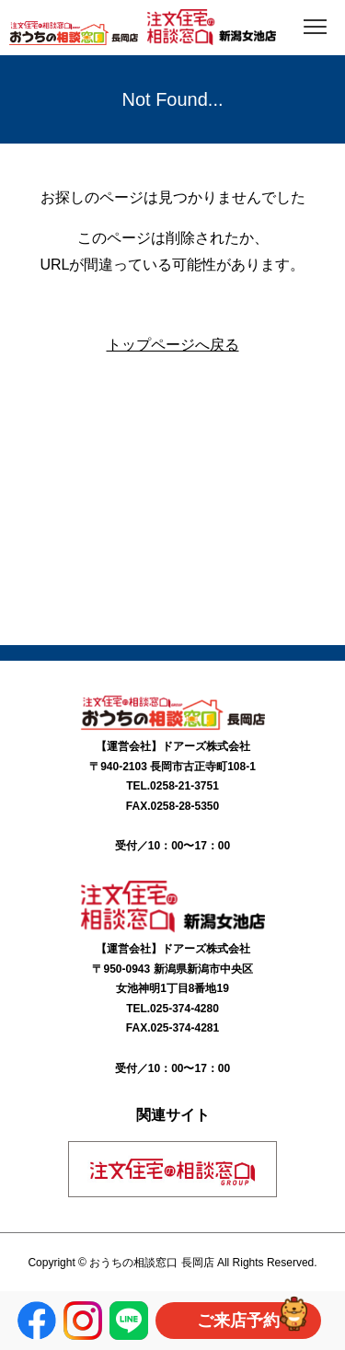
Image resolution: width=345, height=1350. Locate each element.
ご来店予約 (238, 1320)
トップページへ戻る (173, 344)
